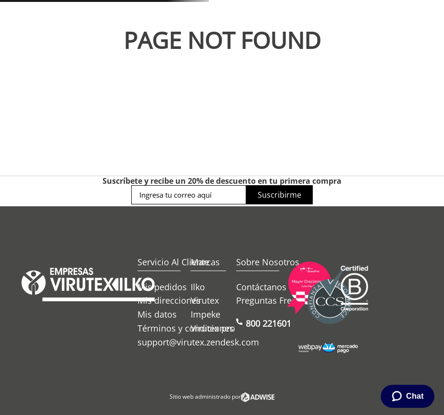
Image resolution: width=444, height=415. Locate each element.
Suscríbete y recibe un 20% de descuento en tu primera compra (222, 181)
